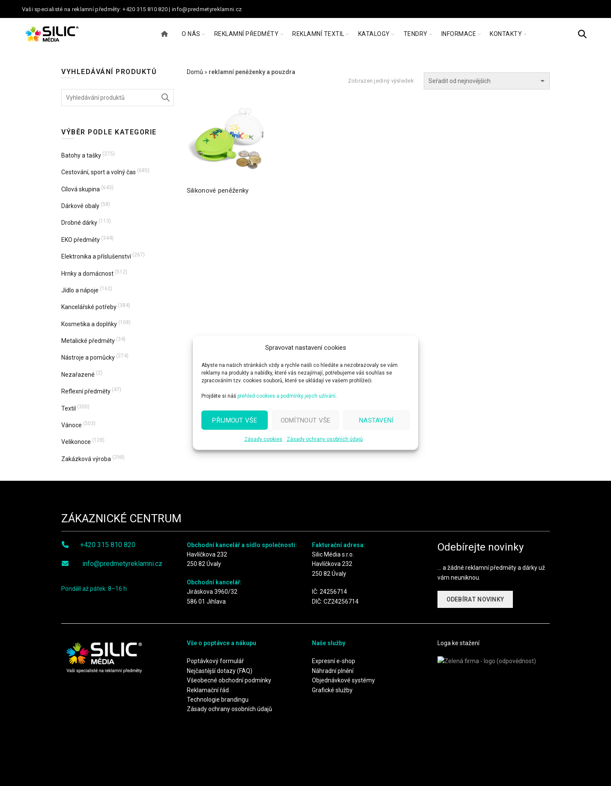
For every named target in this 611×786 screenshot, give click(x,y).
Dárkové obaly (80, 205)
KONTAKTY (506, 33)
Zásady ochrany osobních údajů (325, 439)
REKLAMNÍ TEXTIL (318, 33)
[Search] (582, 34)
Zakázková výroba (86, 459)
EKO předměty (80, 239)
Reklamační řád (208, 690)
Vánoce (71, 425)
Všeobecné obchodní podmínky (229, 680)
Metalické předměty (88, 340)
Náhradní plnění (332, 670)
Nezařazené (78, 374)
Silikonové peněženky (218, 190)
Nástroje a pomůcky (88, 357)
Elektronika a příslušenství (96, 256)
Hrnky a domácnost (87, 273)
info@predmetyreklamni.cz (122, 564)
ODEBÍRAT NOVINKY (475, 599)
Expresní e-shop (333, 661)
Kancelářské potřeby (89, 307)
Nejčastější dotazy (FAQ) (219, 670)
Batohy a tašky (81, 155)
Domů (195, 71)
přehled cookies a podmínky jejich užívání (286, 396)
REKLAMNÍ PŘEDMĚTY (246, 33)
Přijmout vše (234, 420)
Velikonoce (76, 441)
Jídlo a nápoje (80, 290)
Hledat (165, 97)
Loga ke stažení (458, 643)
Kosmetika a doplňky (89, 324)
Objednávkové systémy (343, 680)
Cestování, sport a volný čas (98, 172)
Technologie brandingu (218, 699)
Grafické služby (332, 690)
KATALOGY (374, 33)
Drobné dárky (79, 222)
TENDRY (416, 33)
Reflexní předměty (86, 391)
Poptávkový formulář (215, 661)
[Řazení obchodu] (487, 80)
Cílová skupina (80, 189)
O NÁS (191, 33)
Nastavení (376, 420)
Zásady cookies (263, 439)
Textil (68, 408)
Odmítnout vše (306, 420)
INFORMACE (458, 33)
